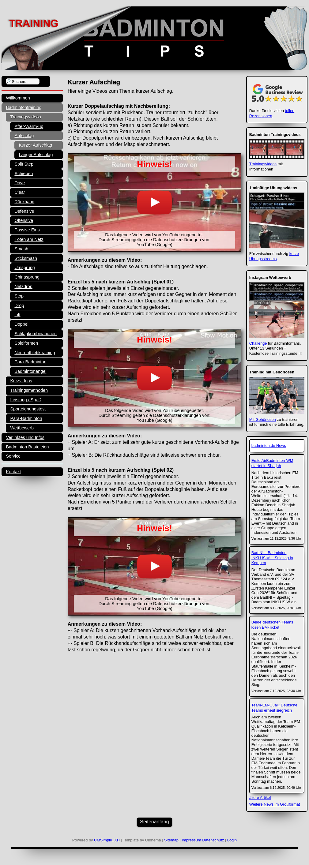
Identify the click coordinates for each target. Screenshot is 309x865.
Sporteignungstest (28, 408)
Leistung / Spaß (25, 399)
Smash (21, 248)
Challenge (258, 343)
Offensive (23, 220)
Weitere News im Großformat (274, 804)
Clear (19, 192)
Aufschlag (24, 135)
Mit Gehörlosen (262, 419)
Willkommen (18, 97)
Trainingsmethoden (29, 390)
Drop (19, 305)
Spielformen (26, 343)
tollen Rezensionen (271, 113)
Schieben (23, 173)
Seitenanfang (154, 821)
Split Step (23, 164)
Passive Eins (27, 229)
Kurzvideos (21, 380)
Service (13, 456)
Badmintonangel (30, 371)
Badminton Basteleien (27, 446)
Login (232, 840)
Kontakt (13, 471)
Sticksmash (25, 258)
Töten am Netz (28, 239)
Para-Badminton (30, 361)
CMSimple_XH (107, 840)
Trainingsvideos (25, 116)
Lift (17, 314)
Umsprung (24, 267)
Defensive (24, 211)
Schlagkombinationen (35, 333)
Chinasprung (27, 277)
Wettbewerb (22, 427)
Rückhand (24, 201)
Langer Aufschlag (36, 154)
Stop (19, 296)
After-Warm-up (28, 126)
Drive (19, 182)
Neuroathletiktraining (34, 352)
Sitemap (171, 840)
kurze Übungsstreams (274, 256)
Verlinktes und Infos (25, 437)
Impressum (191, 840)
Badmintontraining (23, 107)
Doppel (21, 324)
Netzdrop (23, 286)
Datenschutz (213, 840)
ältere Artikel (260, 797)
